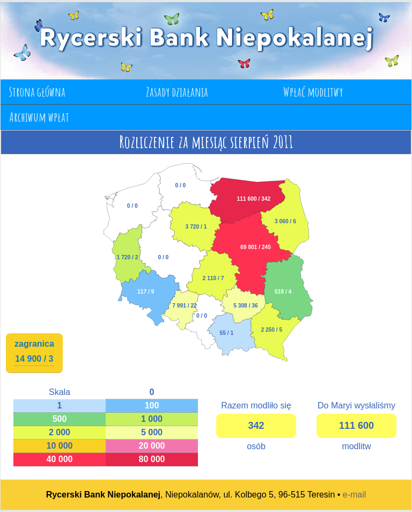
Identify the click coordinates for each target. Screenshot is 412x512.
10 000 (60, 445)
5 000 (152, 432)
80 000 (152, 459)
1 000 (152, 418)
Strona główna (37, 92)
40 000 (60, 459)
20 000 (152, 445)
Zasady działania (177, 92)
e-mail (354, 494)
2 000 (59, 432)
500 (60, 418)
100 (152, 405)
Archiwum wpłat (39, 117)
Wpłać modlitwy (313, 92)
